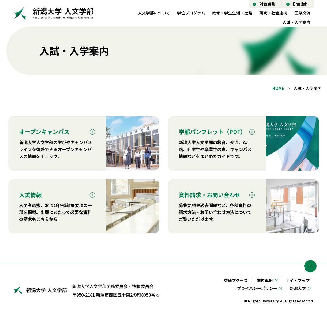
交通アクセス (236, 280)
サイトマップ (297, 280)
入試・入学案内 (296, 22)
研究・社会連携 (273, 13)
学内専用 (265, 280)
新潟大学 (298, 288)
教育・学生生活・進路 (232, 13)
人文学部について (154, 13)
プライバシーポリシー (257, 288)
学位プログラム (191, 13)
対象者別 (268, 4)
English (300, 4)
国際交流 (302, 13)
